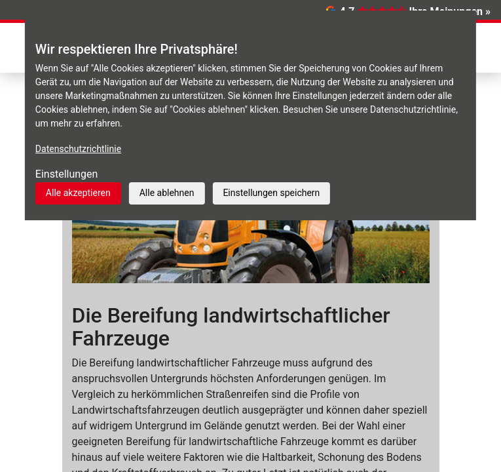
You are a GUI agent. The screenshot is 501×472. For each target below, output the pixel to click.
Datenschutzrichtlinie (78, 149)
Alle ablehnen (167, 192)
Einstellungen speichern (271, 192)
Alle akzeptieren (78, 192)
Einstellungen (66, 174)
